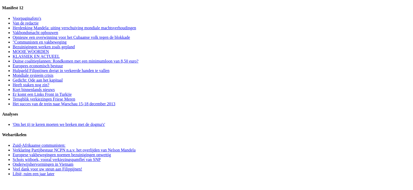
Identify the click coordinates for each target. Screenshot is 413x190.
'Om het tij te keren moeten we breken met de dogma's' (59, 124)
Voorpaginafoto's (27, 18)
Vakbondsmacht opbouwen (35, 32)
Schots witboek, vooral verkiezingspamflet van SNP (57, 159)
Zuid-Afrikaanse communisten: (39, 145)
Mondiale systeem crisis (33, 75)
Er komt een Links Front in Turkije (42, 94)
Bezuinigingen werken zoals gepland (44, 47)
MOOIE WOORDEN (31, 51)
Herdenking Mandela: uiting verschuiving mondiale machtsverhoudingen (74, 28)
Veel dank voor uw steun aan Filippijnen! (47, 169)
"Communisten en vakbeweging (40, 42)
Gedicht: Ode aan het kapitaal (38, 80)
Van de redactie (26, 23)
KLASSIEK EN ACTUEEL (36, 56)
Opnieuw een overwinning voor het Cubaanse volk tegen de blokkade (71, 37)
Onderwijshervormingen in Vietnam (43, 164)
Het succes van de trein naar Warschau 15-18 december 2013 (64, 104)
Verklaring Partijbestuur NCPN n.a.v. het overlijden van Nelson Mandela (74, 150)
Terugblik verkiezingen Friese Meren (44, 99)
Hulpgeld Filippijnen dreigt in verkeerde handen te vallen (61, 70)
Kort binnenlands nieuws (34, 89)
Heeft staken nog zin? (31, 85)
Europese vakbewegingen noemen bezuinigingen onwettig (62, 155)
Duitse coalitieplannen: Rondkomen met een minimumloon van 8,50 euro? (76, 61)
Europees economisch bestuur (38, 66)
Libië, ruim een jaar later (34, 174)
